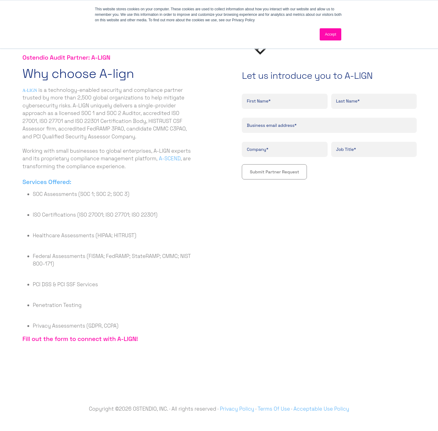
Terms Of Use (274, 408)
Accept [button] (330, 34)
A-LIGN (30, 90)
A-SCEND (169, 158)
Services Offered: (47, 182)
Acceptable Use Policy (321, 408)
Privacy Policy (237, 408)
